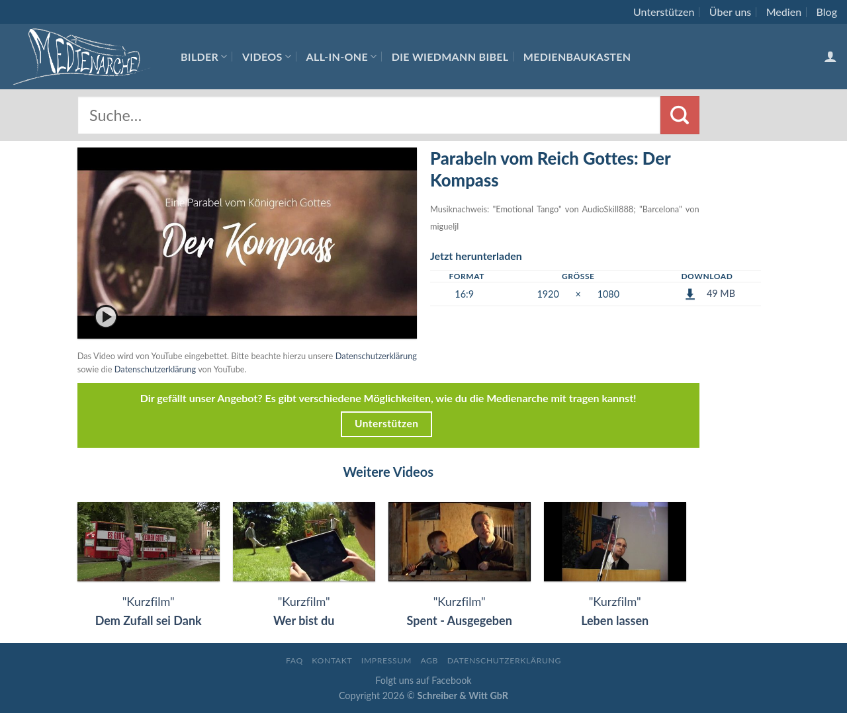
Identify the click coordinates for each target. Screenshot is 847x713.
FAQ (294, 660)
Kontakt (332, 660)
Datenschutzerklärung (376, 356)
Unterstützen (663, 11)
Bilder (204, 56)
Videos (266, 56)
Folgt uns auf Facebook (423, 680)
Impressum (386, 660)
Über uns (730, 11)
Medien (783, 11)
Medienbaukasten (577, 56)
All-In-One (341, 56)
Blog (827, 11)
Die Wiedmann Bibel (450, 56)
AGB (429, 660)
